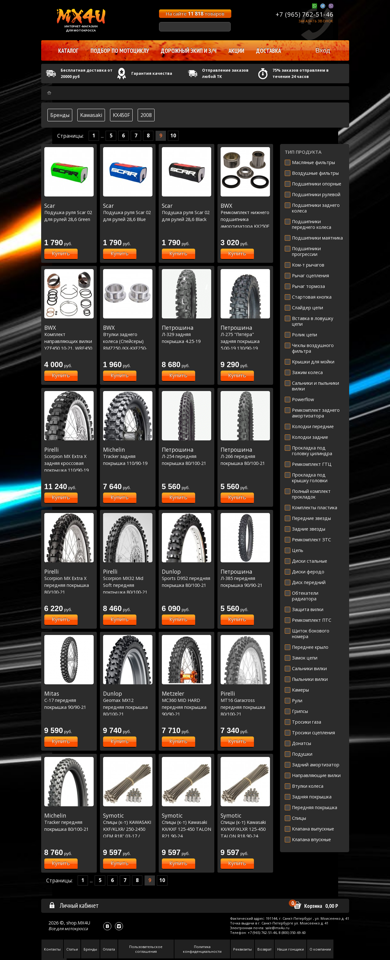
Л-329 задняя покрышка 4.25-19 (186, 334)
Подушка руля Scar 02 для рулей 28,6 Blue (127, 212)
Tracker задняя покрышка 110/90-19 (127, 456)
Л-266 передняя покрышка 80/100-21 (245, 456)
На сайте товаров (195, 13)
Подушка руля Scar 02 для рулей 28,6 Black (186, 212)
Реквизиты (242, 949)
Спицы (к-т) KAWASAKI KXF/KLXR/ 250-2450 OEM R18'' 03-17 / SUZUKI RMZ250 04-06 (127, 829)
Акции (236, 50)
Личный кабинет (74, 905)
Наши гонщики (290, 949)
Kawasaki (91, 115)
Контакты (52, 949)
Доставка (268, 50)
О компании (320, 949)
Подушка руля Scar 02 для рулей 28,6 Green (69, 212)
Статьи (72, 949)
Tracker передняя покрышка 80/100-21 (69, 822)
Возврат (264, 949)
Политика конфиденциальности (202, 949)
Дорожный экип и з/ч (189, 50)
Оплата (109, 949)
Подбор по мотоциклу (120, 50)
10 (173, 135)
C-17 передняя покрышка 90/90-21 (69, 700)
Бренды (59, 115)
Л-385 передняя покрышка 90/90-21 (245, 578)
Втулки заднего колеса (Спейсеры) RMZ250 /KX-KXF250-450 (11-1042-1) (127, 341)
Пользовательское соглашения (145, 949)
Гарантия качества (151, 73)
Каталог (68, 50)
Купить (61, 253)
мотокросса (76, 928)
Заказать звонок (316, 21)
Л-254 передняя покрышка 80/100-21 (186, 456)
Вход (322, 50)
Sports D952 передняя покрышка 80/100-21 (186, 578)
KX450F (121, 115)
